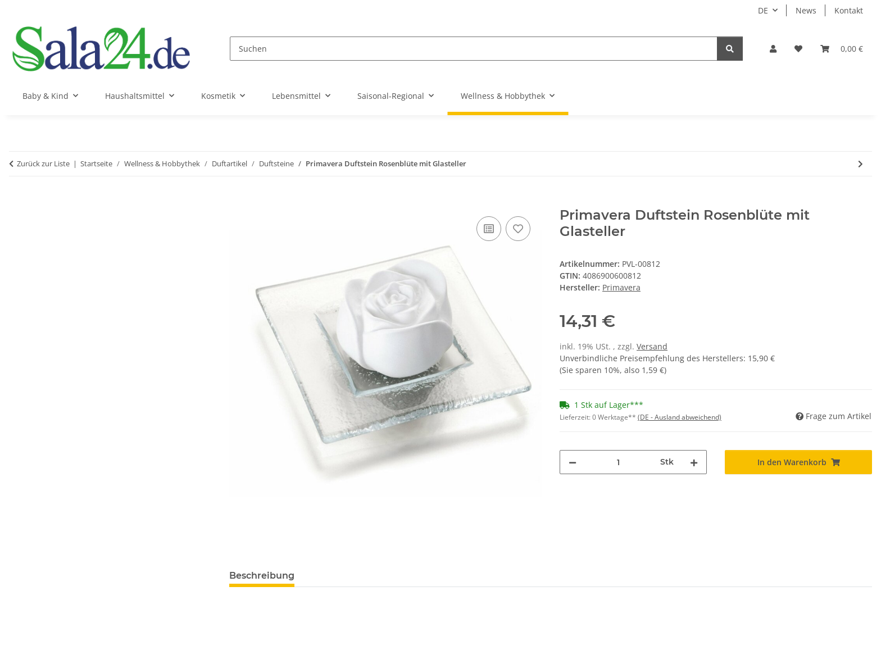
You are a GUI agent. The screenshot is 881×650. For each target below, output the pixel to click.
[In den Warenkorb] (238, 201)
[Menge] (618, 462)
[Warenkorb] (841, 48)
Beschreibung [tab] (261, 575)
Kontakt (848, 10)
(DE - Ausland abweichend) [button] (679, 417)
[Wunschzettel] (798, 48)
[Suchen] (473, 49)
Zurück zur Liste (43, 163)
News (806, 10)
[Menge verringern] (572, 462)
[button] (773, 48)
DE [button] (763, 10)
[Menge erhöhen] (694, 462)
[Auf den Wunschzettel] (518, 228)
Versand (652, 346)
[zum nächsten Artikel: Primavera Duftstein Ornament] (860, 164)
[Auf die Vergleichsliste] (488, 228)
